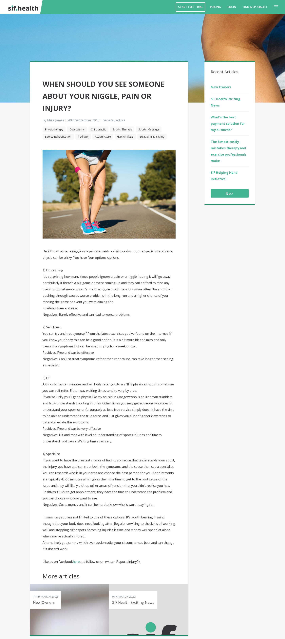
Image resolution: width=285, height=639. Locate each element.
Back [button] (229, 193)
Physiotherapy (54, 129)
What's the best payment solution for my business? (228, 123)
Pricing (215, 7)
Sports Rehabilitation (58, 136)
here (76, 561)
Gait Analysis (125, 136)
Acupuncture (103, 136)
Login (232, 7)
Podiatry (83, 136)
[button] (276, 7)
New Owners (221, 87)
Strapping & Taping (152, 136)
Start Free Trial (190, 7)
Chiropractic (98, 129)
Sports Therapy (122, 129)
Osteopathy (77, 129)
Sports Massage (148, 129)
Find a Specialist (255, 7)
